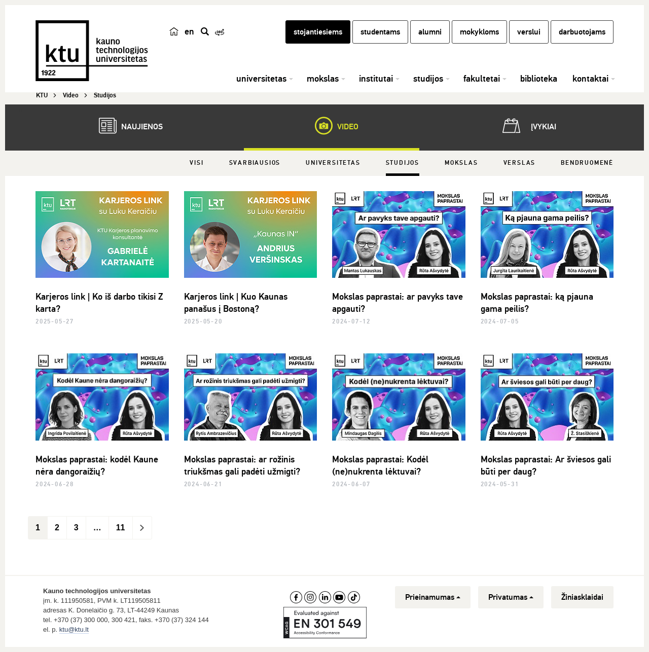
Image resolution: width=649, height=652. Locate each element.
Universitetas (333, 163)
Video (331, 126)
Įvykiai (527, 126)
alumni (430, 32)
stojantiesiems (318, 32)
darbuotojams (582, 32)
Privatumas (510, 597)
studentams (380, 32)
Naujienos (126, 126)
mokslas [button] (323, 78)
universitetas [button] (261, 78)
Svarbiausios (255, 163)
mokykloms (479, 32)
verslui (528, 32)
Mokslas (461, 163)
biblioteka (538, 78)
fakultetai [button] (481, 78)
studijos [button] (428, 78)
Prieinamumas (432, 597)
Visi (196, 163)
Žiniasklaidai (582, 597)
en (189, 31)
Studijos (402, 163)
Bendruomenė (587, 163)
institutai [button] (376, 78)
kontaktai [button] (590, 78)
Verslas (519, 163)
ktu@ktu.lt (74, 629)
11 (120, 527)
